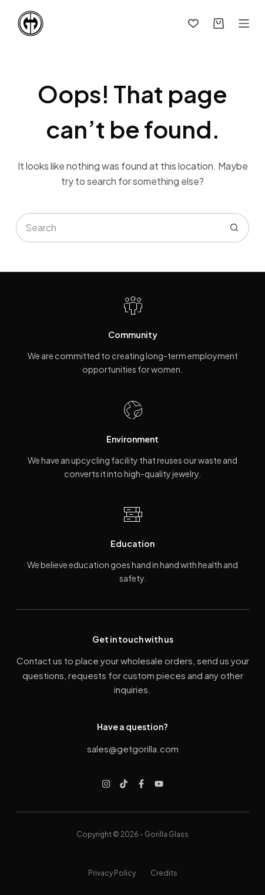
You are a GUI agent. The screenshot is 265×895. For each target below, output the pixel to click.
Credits (163, 873)
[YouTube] (159, 783)
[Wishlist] (193, 23)
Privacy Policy (112, 873)
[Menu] (244, 23)
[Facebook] (141, 783)
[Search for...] (118, 227)
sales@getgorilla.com (133, 748)
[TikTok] (123, 783)
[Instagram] (106, 783)
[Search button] (234, 227)
